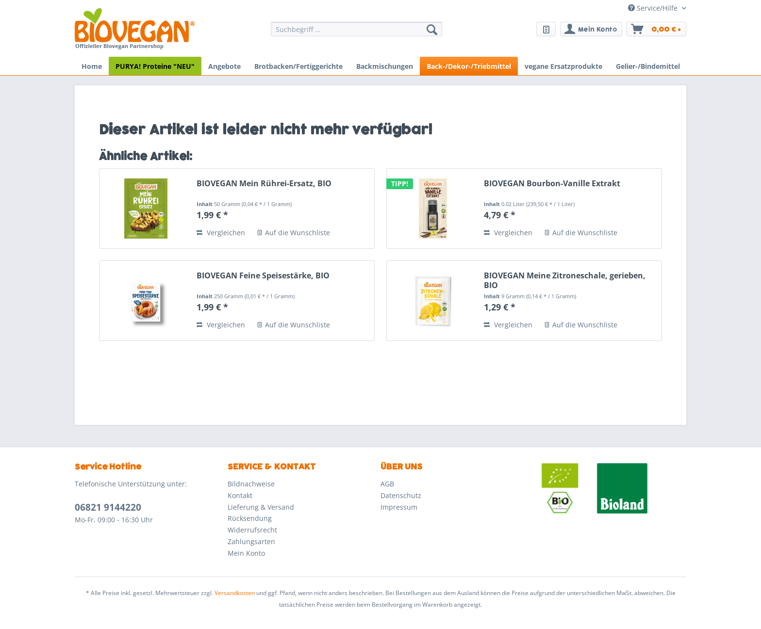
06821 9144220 (108, 507)
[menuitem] (356, 34)
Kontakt (240, 495)
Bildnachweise (251, 483)
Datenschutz (400, 495)
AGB (387, 483)
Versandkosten (235, 593)
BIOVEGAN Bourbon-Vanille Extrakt (552, 183)
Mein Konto (246, 553)
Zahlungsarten (251, 541)
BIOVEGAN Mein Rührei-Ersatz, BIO (264, 183)
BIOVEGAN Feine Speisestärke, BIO (263, 276)
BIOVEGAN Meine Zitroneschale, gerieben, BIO (564, 280)
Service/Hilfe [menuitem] (653, 8)
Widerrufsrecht (252, 529)
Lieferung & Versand (261, 507)
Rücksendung (250, 518)
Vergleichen (221, 232)
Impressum (398, 507)
